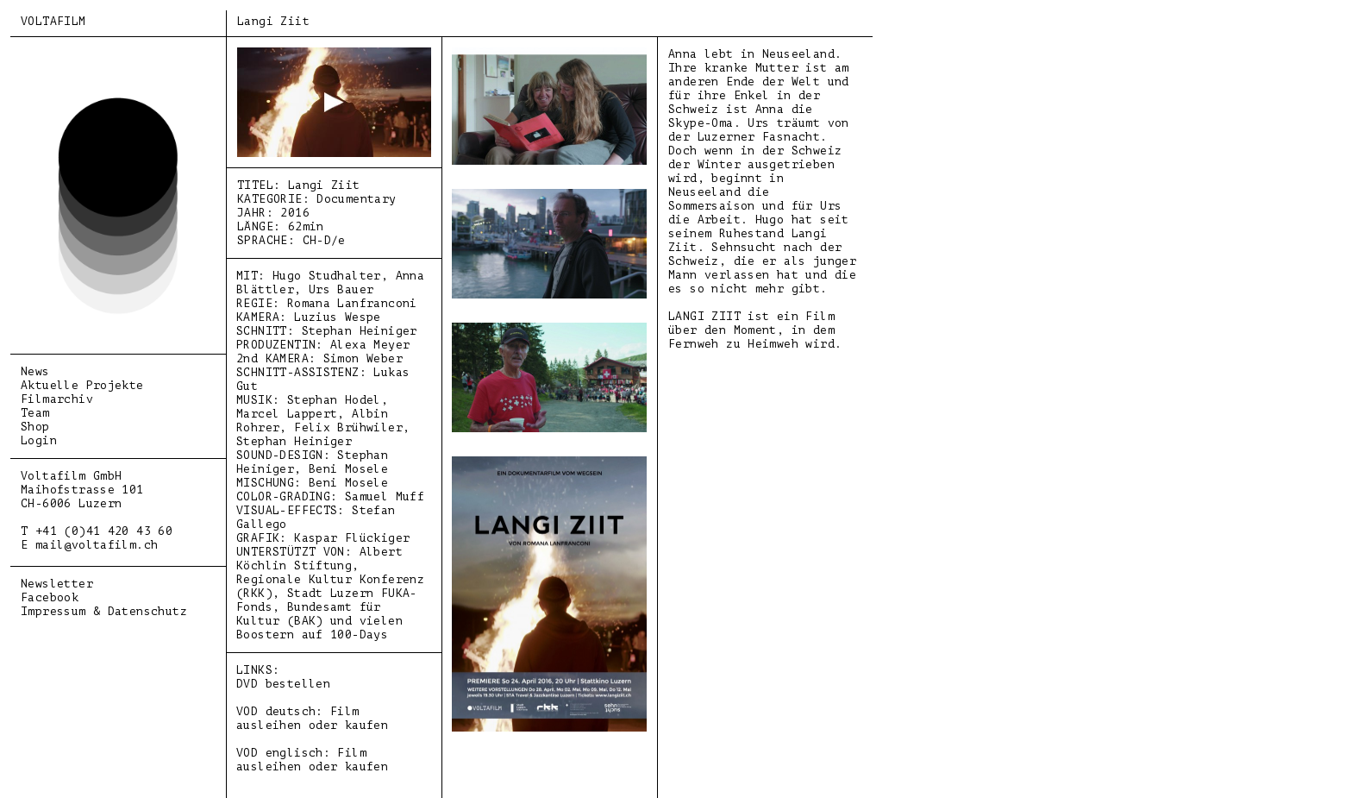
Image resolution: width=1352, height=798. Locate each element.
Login (39, 440)
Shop (35, 426)
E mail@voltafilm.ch (89, 544)
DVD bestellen (283, 683)
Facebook (49, 597)
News (35, 371)
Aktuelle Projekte (82, 385)
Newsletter (57, 583)
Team (35, 412)
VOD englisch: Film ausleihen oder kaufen (312, 759)
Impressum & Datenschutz (104, 611)
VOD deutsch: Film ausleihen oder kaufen (312, 718)
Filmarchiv (57, 399)
